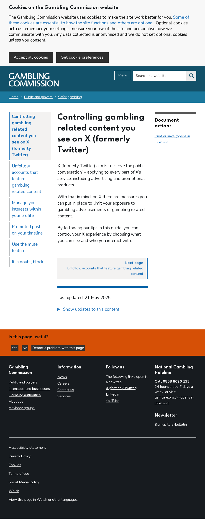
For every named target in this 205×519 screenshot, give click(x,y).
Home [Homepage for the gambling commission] (13, 98)
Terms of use (19, 473)
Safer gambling (70, 98)
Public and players (38, 98)
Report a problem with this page (64, 347)
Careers (63, 383)
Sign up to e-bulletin (171, 424)
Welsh (14, 491)
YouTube (112, 401)
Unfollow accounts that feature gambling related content (26, 180)
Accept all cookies (31, 57)
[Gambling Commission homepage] (34, 86)
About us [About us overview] (16, 401)
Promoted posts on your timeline (27, 231)
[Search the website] (191, 77)
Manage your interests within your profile (26, 210)
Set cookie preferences (82, 57)
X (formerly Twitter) (121, 388)
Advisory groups (22, 408)
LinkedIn (112, 394)
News (62, 377)
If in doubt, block (27, 263)
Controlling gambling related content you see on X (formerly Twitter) (24, 137)
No (29, 347)
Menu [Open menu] (122, 76)
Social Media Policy (24, 482)
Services (64, 396)
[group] (102, 311)
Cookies (15, 465)
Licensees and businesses (29, 388)
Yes (17, 347)
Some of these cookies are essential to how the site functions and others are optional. (99, 20)
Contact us (65, 390)
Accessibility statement (27, 447)
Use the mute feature (25, 249)
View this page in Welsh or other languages (43, 499)
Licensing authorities (25, 395)
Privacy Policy (20, 456)
